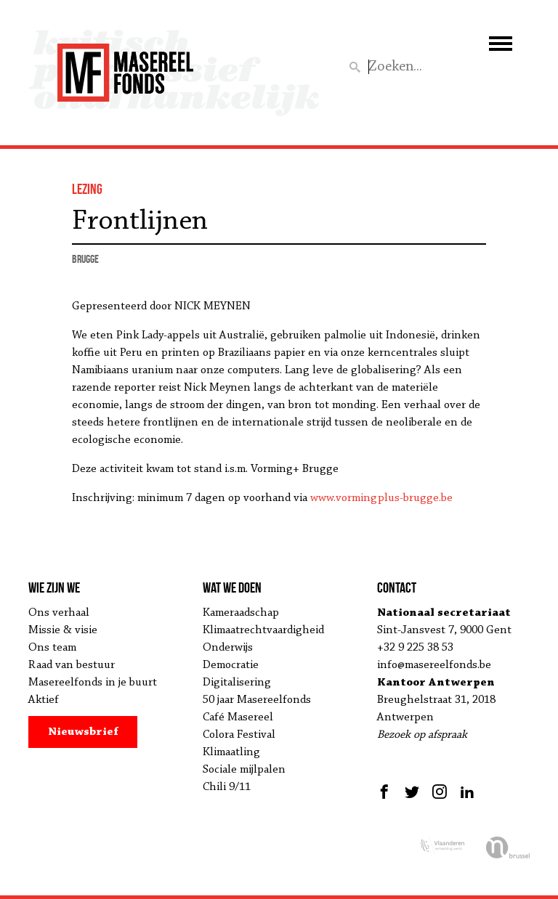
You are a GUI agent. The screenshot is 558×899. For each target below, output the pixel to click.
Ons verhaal (58, 613)
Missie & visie (62, 630)
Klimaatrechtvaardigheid (263, 630)
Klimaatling (231, 752)
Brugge (85, 259)
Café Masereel (238, 717)
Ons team (52, 648)
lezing (87, 189)
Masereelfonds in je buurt (92, 682)
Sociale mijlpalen (244, 770)
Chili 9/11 (227, 787)
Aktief (43, 700)
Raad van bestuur (71, 665)
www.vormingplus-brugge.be (381, 498)
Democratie (231, 665)
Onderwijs (228, 648)
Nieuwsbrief (83, 732)
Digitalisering (237, 682)
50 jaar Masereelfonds (257, 700)
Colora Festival (239, 735)
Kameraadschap (241, 613)
